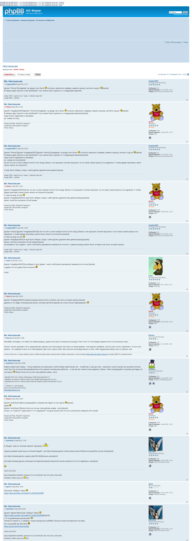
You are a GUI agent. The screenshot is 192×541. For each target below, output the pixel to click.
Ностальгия (10, 66)
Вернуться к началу (187, 100)
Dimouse (9, 338)
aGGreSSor (10, 440)
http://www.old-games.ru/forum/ (97, 354)
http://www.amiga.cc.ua (12, 390)
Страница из (175, 74)
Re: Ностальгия (13, 81)
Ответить (9, 74)
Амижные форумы (28, 20)
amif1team (9, 363)
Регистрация (176, 42)
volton (8, 260)
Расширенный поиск (180, 14)
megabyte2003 (11, 84)
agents (8, 486)
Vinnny (21, 69)
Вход (186, 42)
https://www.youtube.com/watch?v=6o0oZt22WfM (24, 493)
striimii (15, 69)
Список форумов (13, 20)
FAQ (167, 42)
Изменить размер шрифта (186, 19)
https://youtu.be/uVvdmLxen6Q (16, 526)
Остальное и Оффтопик (45, 20)
